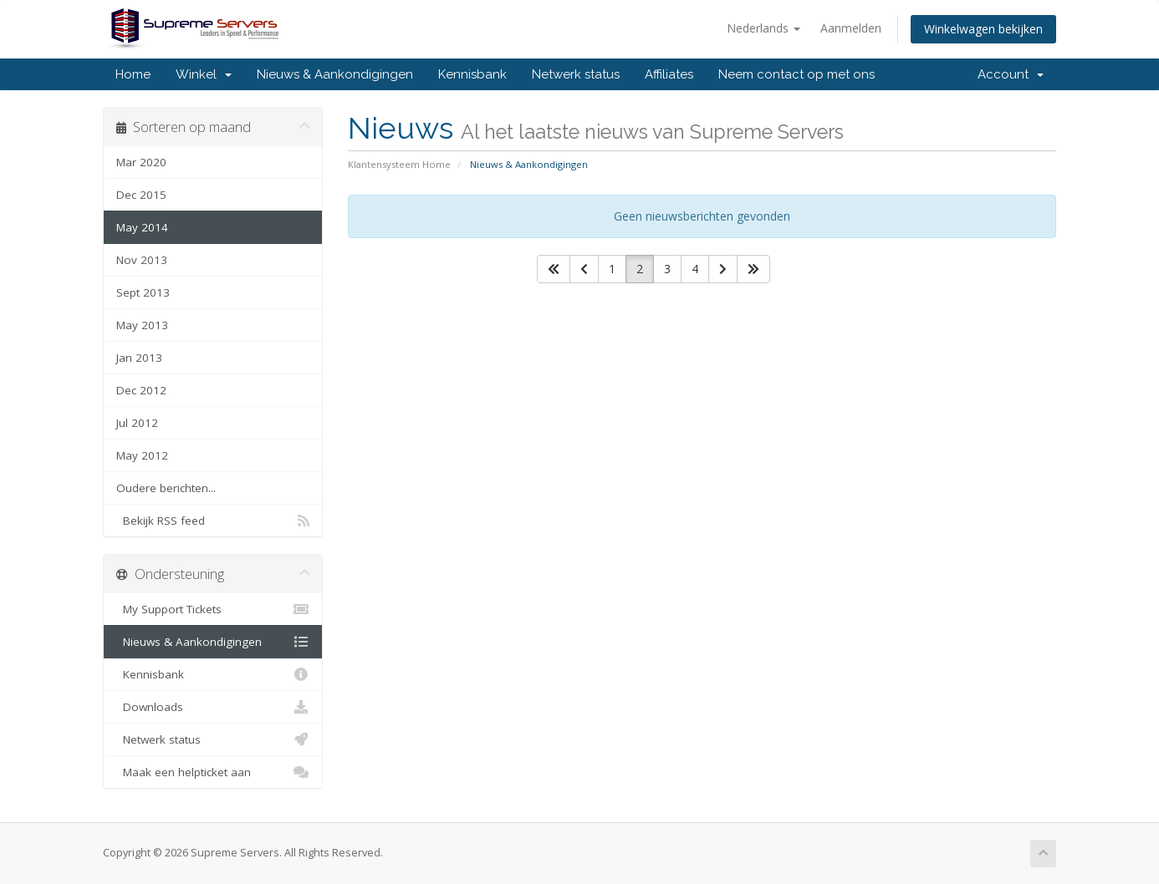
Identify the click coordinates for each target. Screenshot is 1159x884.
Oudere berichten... (166, 487)
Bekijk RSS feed (212, 521)
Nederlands (763, 28)
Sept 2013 (143, 292)
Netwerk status (576, 74)
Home (133, 74)
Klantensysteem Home (399, 164)
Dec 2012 (141, 390)
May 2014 (142, 227)
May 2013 (142, 325)
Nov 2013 (141, 259)
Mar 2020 (141, 162)
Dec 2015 (141, 194)
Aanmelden (850, 28)
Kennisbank (472, 74)
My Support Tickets (212, 609)
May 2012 (142, 455)
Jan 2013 (139, 357)
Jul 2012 (137, 422)
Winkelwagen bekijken (983, 29)
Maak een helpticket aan (212, 772)
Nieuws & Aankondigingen (335, 74)
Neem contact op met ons (796, 74)
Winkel (204, 74)
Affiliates (669, 74)
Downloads (212, 707)
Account (1011, 74)
